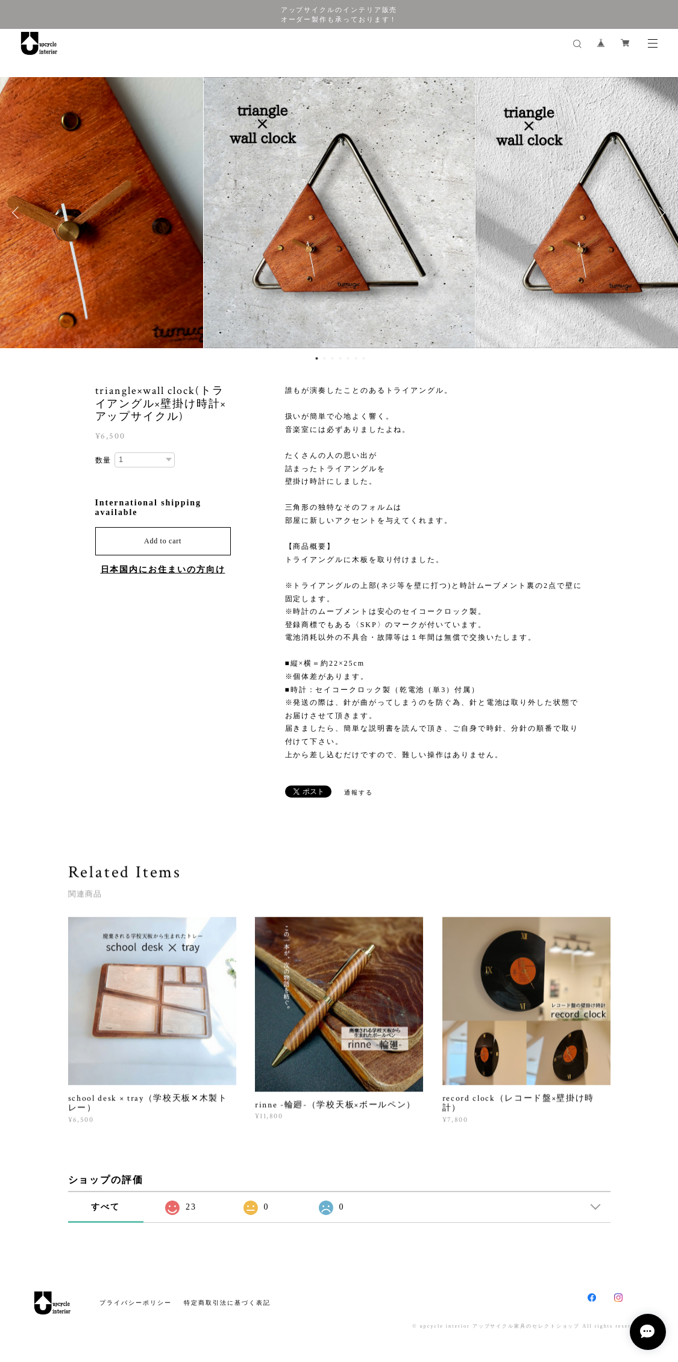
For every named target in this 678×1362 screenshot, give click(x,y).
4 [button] (340, 358)
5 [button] (348, 358)
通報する (358, 792)
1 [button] (316, 358)
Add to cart (162, 541)
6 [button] (355, 358)
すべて (105, 1206)
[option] (339, 212)
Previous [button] (18, 213)
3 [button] (332, 358)
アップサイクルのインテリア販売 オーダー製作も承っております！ (339, 14)
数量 (103, 460)
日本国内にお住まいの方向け (163, 569)
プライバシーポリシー (135, 1302)
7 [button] (363, 358)
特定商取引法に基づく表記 (227, 1302)
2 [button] (324, 358)
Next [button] (660, 213)
